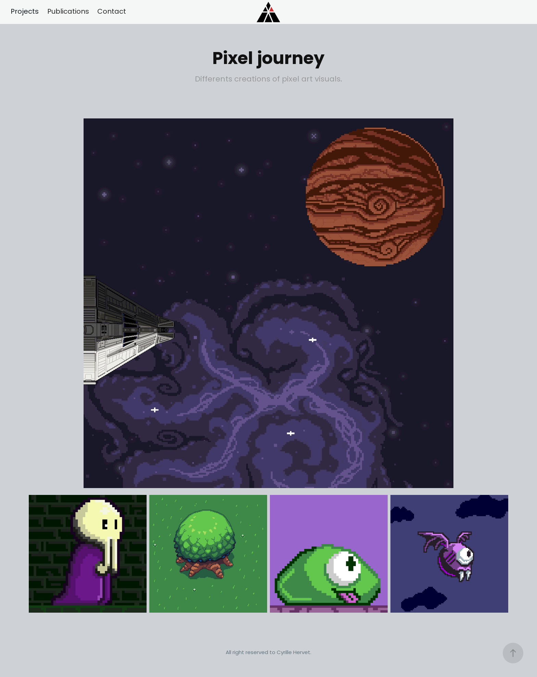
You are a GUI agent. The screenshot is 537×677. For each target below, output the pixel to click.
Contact (111, 12)
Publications (68, 12)
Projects (25, 12)
